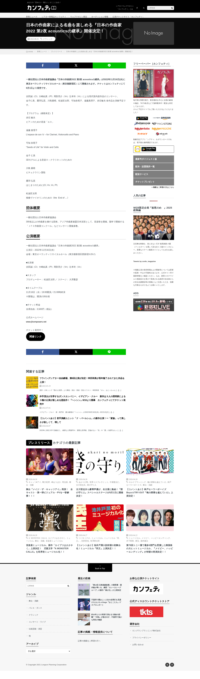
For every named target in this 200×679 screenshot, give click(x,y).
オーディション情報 (99, 17)
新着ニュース (31, 17)
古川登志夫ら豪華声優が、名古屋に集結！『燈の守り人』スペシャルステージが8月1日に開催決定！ (99, 496)
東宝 (137, 544)
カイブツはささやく (56, 542)
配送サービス (141, 177)
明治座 (65, 485)
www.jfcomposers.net (36, 325)
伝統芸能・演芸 (35, 637)
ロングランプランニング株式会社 (146, 639)
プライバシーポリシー (141, 646)
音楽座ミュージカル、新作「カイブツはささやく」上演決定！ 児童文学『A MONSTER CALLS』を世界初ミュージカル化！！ (49, 554)
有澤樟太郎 (95, 544)
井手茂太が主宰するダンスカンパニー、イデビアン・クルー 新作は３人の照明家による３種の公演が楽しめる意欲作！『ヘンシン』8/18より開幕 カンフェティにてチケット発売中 (83, 403)
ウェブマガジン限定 (78, 17)
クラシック (47, 42)
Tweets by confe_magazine (144, 264)
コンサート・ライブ (37, 630)
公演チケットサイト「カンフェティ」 (128, 17)
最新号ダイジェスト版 (146, 162)
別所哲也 (85, 544)
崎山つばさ (56, 485)
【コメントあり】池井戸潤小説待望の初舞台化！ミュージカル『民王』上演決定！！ (99, 551)
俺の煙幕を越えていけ (156, 485)
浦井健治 (144, 544)
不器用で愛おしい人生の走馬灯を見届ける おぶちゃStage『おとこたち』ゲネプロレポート (106, 610)
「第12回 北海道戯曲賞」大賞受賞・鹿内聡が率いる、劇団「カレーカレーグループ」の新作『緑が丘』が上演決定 (106, 595)
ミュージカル (97, 542)
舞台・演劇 (147, 488)
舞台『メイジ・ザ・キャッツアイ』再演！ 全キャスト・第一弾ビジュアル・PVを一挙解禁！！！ (50, 496)
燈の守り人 (91, 488)
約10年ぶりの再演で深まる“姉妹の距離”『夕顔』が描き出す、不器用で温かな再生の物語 (106, 625)
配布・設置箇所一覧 (145, 169)
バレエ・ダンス (35, 616)
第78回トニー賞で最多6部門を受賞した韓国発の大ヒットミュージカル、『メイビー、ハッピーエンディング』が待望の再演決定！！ (150, 554)
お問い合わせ (138, 653)
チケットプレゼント (145, 185)
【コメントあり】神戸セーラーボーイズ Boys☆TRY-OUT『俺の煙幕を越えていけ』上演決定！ (148, 496)
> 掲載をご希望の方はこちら (162, 190)
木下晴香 (130, 544)
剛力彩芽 (46, 485)
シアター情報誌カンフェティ (54, 17)
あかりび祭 (83, 485)
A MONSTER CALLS (38, 542)
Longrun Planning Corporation (53, 673)
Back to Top (100, 577)
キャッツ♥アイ (35, 485)
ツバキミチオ (84, 542)
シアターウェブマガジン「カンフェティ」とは (125, 7)
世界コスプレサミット (99, 485)
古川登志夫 (81, 488)
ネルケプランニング (137, 485)
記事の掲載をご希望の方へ (89, 649)
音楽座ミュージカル (54, 544)
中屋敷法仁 (114, 485)
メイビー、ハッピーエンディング (156, 542)
